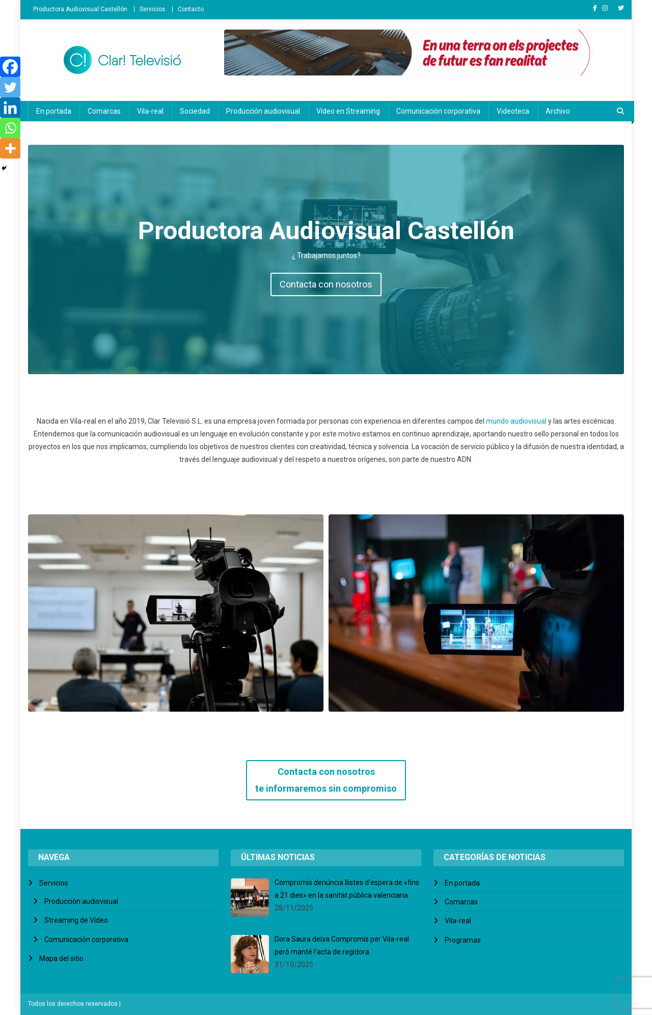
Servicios (153, 9)
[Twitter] (10, 87)
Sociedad (195, 111)
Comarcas (104, 111)
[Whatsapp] (10, 128)
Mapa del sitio (61, 958)
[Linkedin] (10, 107)
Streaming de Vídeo (76, 920)
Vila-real (150, 111)
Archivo (558, 111)
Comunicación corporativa (438, 111)
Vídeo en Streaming (348, 111)
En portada (53, 111)
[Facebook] (10, 67)
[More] (10, 148)
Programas (463, 940)
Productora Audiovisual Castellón (80, 9)
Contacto (191, 9)
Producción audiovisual (263, 111)
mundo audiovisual (516, 421)
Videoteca (513, 111)
